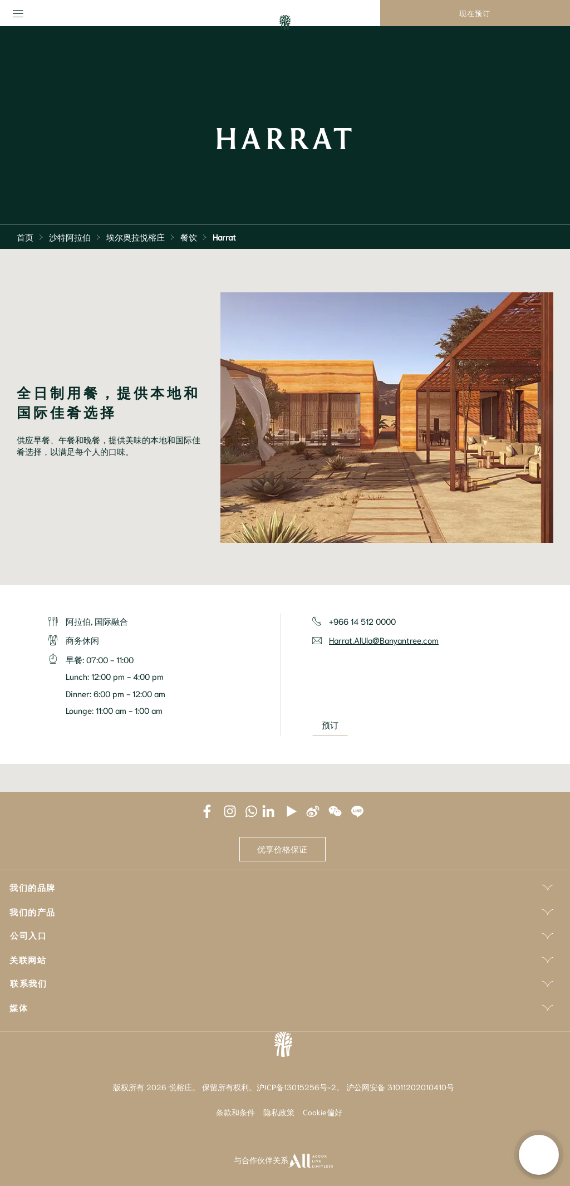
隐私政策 (278, 1112)
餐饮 (188, 236)
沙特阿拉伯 (70, 236)
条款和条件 (235, 1112)
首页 (25, 236)
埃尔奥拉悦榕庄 (135, 236)
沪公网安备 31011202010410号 (400, 1087)
